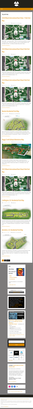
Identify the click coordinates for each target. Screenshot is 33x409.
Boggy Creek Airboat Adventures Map (13, 140)
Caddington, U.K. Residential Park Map (13, 201)
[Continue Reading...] (6, 45)
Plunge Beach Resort (13, 325)
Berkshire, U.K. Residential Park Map (13, 231)
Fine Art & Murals (13, 278)
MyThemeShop (6, 407)
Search (16, 345)
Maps (11, 276)
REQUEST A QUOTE (16, 293)
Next (8, 261)
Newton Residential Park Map (11, 112)
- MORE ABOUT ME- (12, 285)
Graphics (14, 23)
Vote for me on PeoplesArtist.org (15, 392)
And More (11, 361)
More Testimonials (12, 382)
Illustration (18, 23)
